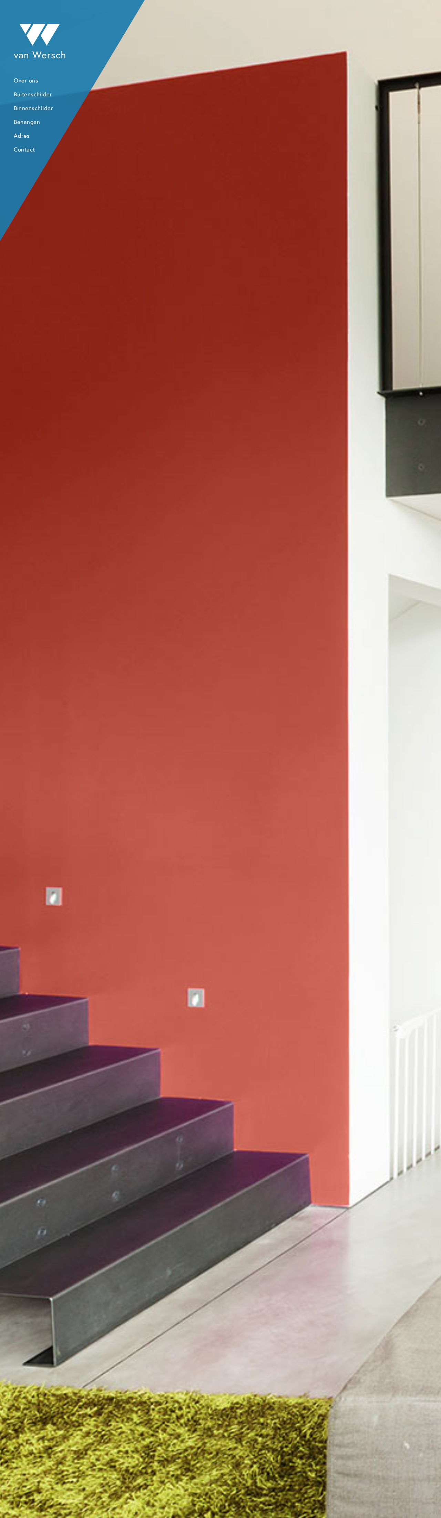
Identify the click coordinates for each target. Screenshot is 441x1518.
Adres (22, 135)
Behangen (27, 122)
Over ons (26, 80)
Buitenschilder (33, 94)
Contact (24, 149)
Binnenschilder (33, 108)
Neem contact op (297, 1245)
